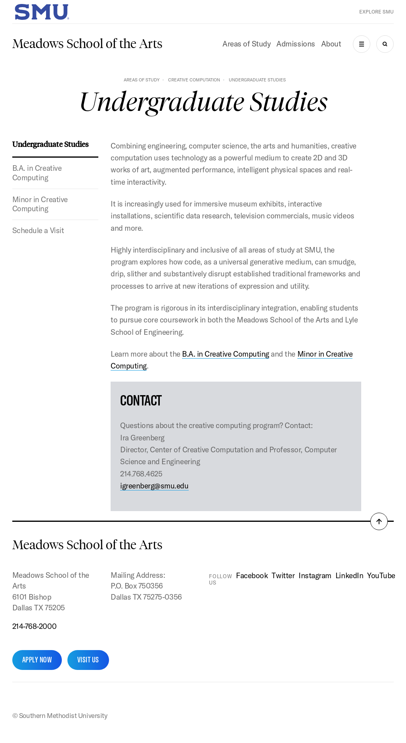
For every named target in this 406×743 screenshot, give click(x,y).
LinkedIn (349, 575)
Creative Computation (194, 80)
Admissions (295, 43)
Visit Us (88, 659)
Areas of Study (246, 43)
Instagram (315, 575)
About (331, 43)
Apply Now (37, 659)
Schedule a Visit (38, 230)
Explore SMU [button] (376, 12)
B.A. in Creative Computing (36, 172)
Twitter (283, 575)
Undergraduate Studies (50, 144)
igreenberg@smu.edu (154, 485)
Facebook (252, 575)
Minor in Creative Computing (40, 204)
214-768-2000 (34, 626)
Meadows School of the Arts (87, 44)
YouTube (381, 575)
